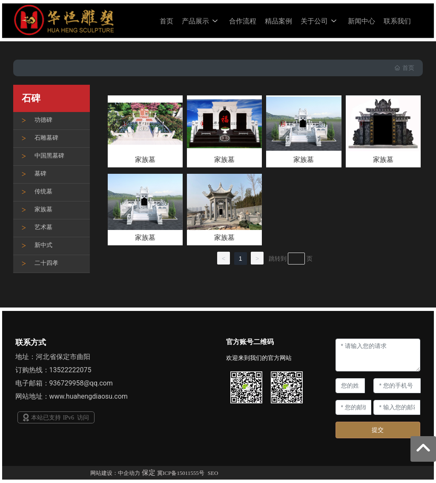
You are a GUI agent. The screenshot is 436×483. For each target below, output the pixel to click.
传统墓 (43, 191)
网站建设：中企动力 (115, 473)
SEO (213, 473)
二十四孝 (46, 263)
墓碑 (40, 173)
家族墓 (43, 209)
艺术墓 (43, 227)
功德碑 (43, 120)
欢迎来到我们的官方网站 (259, 357)
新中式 (43, 245)
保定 (148, 472)
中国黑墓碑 (49, 155)
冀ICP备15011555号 (180, 473)
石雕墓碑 (46, 138)
